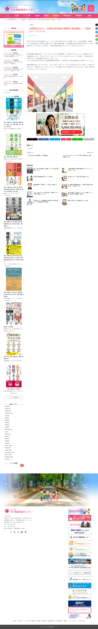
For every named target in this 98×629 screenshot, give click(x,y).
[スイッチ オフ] (91, 8)
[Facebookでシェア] (96, 28)
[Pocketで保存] (96, 36)
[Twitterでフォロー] (87, 1)
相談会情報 (16, 60)
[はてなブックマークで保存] (96, 32)
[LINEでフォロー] (93, 1)
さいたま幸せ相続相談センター (50, 626)
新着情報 (32, 24)
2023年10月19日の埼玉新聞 (35, 41)
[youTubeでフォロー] (22, 532)
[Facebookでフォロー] (85, 1)
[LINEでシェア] (96, 39)
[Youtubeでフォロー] (91, 1)
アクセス (81, 1)
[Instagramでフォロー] (89, 1)
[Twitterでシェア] (96, 25)
